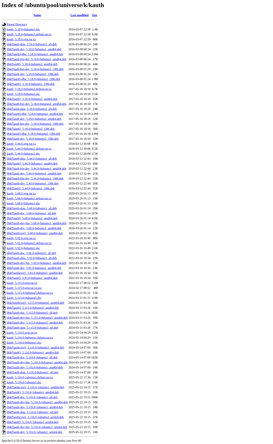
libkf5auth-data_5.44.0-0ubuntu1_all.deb (32, 158)
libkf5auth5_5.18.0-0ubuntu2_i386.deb (31, 128)
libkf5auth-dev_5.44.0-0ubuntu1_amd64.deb (34, 173)
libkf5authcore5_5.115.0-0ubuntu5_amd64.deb (35, 302)
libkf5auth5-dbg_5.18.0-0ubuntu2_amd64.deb (35, 113)
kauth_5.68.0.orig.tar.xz (21, 193)
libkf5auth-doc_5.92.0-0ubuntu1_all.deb (31, 253)
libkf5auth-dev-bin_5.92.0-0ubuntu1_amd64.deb (36, 263)
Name (37, 15)
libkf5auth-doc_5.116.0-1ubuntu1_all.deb (32, 397)
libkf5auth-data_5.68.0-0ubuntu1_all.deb (32, 208)
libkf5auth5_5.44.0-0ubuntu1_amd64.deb (32, 163)
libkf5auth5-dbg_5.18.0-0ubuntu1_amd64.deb (35, 54)
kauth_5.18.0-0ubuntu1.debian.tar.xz (29, 34)
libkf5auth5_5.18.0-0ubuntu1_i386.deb (31, 84)
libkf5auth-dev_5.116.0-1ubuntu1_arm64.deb (34, 432)
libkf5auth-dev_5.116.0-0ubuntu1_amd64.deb (35, 367)
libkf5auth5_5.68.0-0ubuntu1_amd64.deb (32, 218)
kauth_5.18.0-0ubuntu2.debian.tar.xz (29, 89)
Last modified (79, 15)
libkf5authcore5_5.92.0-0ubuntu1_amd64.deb (35, 273)
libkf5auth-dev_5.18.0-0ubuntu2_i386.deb (33, 138)
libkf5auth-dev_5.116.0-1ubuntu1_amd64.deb (35, 407)
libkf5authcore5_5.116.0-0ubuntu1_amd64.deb (35, 347)
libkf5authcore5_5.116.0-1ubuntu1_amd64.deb (35, 387)
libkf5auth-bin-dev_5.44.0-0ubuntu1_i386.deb (35, 178)
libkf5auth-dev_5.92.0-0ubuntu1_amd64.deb (34, 268)
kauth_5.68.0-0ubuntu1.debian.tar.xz (29, 198)
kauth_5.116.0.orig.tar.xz (22, 332)
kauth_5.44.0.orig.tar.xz (21, 143)
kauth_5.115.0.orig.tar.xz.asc (24, 287)
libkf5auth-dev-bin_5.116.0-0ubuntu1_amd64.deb (37, 362)
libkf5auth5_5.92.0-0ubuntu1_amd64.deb (32, 278)
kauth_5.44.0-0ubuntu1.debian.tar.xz (29, 148)
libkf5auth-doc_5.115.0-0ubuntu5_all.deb (32, 312)
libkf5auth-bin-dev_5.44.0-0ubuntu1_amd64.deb (36, 168)
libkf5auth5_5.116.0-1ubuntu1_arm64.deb (32, 422)
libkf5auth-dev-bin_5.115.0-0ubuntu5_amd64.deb (37, 317)
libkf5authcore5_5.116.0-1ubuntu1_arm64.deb (35, 417)
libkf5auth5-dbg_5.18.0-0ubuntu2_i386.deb (33, 133)
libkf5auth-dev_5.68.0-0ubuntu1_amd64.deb (34, 228)
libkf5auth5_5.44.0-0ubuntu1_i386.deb (31, 188)
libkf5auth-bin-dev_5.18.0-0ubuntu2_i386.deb (35, 123)
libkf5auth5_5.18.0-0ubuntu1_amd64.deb (32, 64)
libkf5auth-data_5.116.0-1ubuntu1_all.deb (32, 412)
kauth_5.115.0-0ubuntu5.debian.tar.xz (30, 292)
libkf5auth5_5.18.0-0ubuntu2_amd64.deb (32, 99)
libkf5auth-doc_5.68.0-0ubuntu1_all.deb (31, 213)
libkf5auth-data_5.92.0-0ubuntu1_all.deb (32, 258)
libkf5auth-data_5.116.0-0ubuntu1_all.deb (32, 372)
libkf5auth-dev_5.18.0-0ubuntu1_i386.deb (33, 74)
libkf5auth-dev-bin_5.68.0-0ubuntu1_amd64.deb (36, 223)
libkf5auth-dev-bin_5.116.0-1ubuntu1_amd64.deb (37, 402)
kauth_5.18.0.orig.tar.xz (21, 39)
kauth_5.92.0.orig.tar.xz (21, 238)
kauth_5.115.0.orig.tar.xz (22, 283)
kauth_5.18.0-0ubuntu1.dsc (23, 29)
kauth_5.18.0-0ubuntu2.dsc (23, 94)
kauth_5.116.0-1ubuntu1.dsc (24, 382)
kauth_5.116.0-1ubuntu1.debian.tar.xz (30, 377)
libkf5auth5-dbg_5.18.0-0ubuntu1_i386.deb (33, 79)
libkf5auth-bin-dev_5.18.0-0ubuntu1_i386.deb (35, 69)
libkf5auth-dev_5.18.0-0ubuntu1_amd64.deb (34, 49)
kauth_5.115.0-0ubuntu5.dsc (24, 297)
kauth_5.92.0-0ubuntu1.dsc (23, 248)
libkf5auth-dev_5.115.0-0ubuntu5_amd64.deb (35, 322)
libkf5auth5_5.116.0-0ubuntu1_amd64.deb (33, 352)
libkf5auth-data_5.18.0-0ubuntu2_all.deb (32, 109)
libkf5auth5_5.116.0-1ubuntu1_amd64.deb (33, 392)
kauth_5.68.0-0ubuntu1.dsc (23, 203)
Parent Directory (17, 24)
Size (94, 15)
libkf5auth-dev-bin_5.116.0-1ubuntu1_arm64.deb (37, 427)
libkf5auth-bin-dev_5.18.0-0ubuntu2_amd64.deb (36, 104)
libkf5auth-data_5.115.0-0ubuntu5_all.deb (32, 327)
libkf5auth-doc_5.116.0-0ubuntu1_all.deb (32, 357)
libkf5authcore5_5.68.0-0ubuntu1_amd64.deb (35, 233)
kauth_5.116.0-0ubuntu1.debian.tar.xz (30, 337)
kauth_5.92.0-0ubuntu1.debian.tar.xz (29, 243)
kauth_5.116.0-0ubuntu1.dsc (24, 342)
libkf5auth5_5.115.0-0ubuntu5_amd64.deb (33, 307)
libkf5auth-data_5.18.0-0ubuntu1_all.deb (32, 44)
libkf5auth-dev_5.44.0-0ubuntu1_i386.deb (33, 183)
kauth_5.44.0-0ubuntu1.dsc (23, 153)
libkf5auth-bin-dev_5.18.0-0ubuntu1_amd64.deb (36, 59)
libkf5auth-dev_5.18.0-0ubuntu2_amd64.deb (34, 118)
